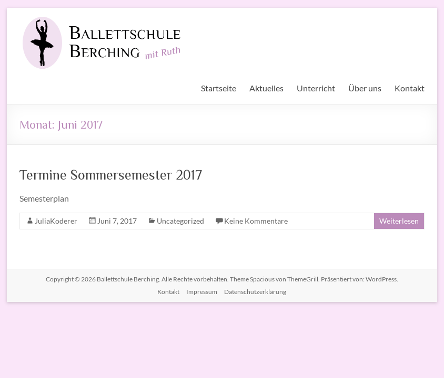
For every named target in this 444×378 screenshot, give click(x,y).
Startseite (218, 88)
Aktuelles (266, 88)
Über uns (364, 88)
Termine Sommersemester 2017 (110, 174)
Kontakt (410, 88)
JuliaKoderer (56, 220)
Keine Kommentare (256, 220)
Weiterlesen (399, 220)
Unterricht (316, 88)
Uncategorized (180, 220)
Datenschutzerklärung (255, 292)
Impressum (201, 292)
